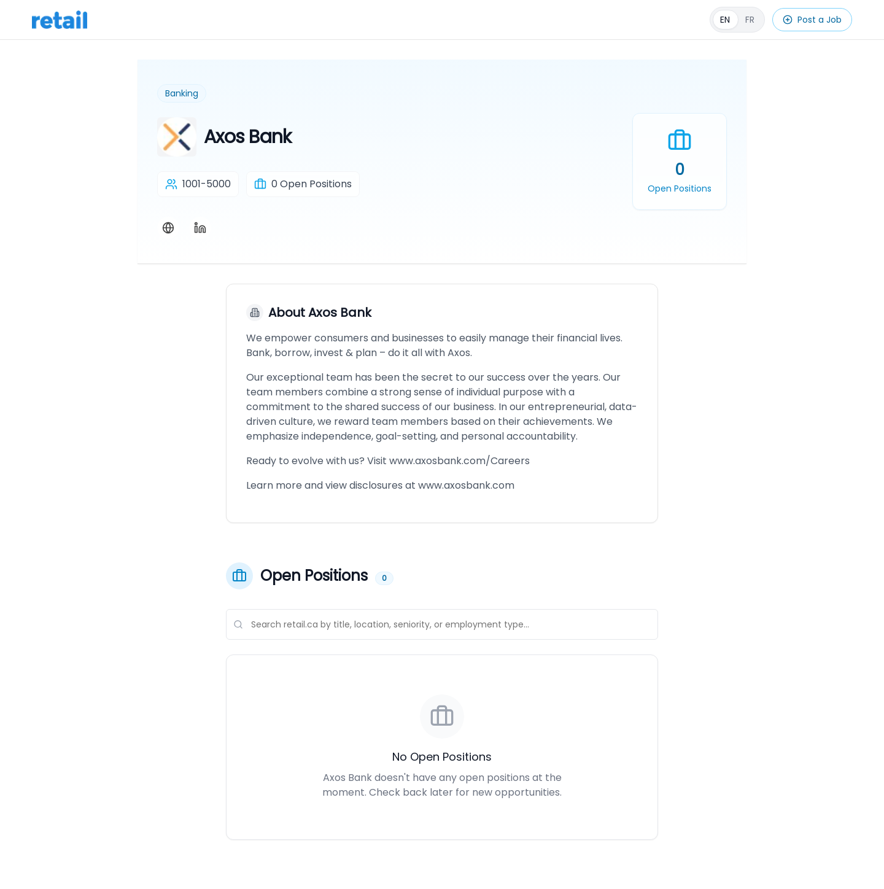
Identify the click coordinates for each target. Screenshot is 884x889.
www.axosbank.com (466, 485)
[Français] (737, 20)
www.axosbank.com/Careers (459, 461)
